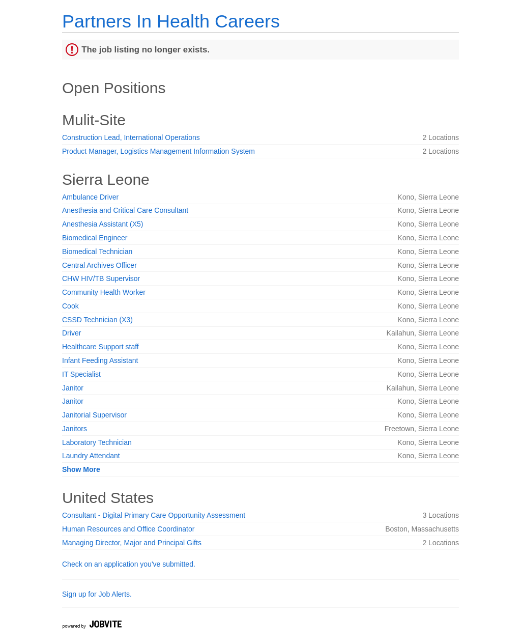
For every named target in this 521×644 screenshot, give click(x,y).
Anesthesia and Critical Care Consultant (125, 210)
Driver (71, 333)
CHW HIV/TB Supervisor (101, 278)
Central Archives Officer (99, 265)
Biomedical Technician (97, 251)
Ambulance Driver (90, 197)
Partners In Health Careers (171, 21)
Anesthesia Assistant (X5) (102, 224)
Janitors (74, 429)
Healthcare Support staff (100, 347)
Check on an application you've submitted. (128, 564)
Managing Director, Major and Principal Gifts (131, 543)
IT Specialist (81, 374)
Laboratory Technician (97, 442)
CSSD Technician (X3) (97, 320)
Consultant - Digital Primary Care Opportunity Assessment (153, 515)
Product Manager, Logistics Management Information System (158, 151)
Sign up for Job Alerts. (97, 594)
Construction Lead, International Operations (131, 137)
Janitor (72, 388)
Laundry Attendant (91, 456)
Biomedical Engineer (94, 238)
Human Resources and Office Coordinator (128, 529)
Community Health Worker (104, 292)
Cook (70, 306)
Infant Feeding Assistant (100, 360)
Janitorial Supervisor (94, 415)
